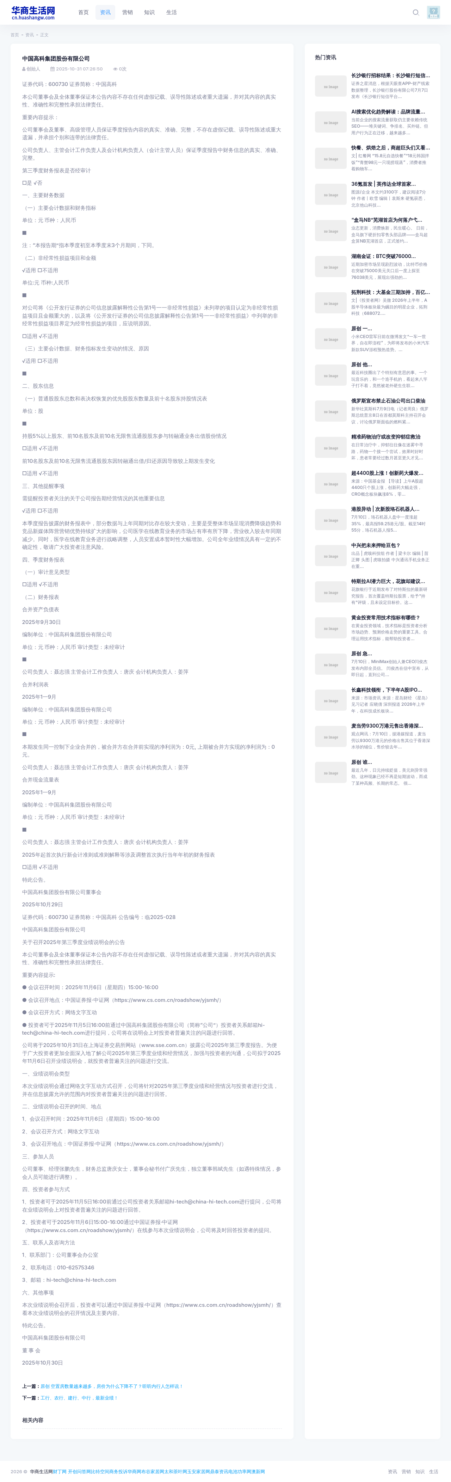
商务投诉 (118, 1471)
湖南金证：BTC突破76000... (383, 256)
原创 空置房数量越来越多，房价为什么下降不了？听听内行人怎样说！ (112, 1386)
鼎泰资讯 (219, 1471)
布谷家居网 (152, 1471)
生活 (433, 1471)
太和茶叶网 (175, 1471)
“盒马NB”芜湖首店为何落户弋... (386, 220)
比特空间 (100, 1471)
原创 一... (361, 328)
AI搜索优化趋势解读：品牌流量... (388, 112)
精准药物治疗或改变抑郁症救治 (385, 437)
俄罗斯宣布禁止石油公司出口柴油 (388, 401)
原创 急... (361, 653)
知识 (420, 1471)
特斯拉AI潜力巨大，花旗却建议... (388, 581)
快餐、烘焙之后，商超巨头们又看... (390, 148)
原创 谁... (361, 762)
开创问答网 (79, 1471)
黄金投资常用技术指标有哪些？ (385, 617)
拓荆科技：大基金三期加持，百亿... (390, 292)
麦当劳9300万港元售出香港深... (387, 726)
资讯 (29, 34)
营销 (406, 1471)
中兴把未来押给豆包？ (376, 545)
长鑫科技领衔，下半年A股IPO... (386, 690)
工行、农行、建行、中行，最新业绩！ (79, 1398)
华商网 (134, 1471)
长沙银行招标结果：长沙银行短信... (390, 75)
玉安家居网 (198, 1471)
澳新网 (258, 1471)
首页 (15, 34)
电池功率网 (239, 1471)
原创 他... (361, 364)
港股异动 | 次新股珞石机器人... (385, 509)
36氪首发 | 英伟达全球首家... (383, 184)
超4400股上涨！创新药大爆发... (387, 473)
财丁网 (60, 1471)
